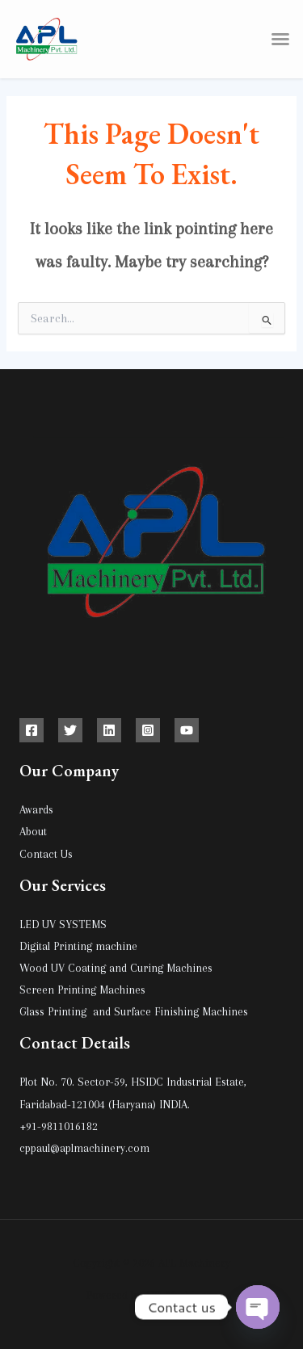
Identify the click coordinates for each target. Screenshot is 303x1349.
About (33, 831)
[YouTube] (187, 730)
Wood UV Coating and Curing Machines (116, 967)
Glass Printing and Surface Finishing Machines (133, 1011)
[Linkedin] (109, 730)
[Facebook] (31, 730)
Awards (36, 809)
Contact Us (46, 853)
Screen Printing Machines (82, 989)
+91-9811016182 (58, 1126)
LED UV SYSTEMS (63, 924)
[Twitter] (70, 730)
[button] (280, 38)
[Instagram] (148, 730)
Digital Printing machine (78, 945)
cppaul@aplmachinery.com (84, 1147)
